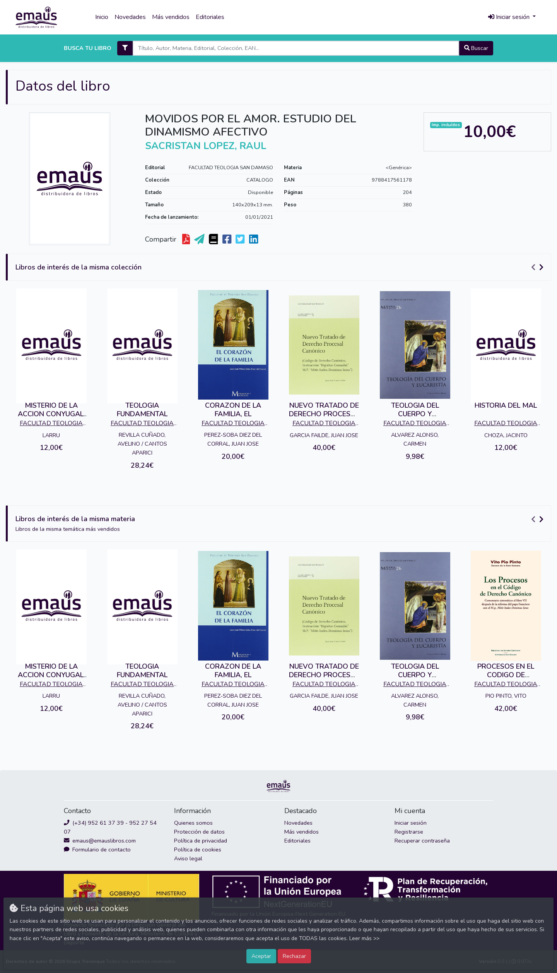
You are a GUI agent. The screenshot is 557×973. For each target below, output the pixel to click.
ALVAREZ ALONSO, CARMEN (415, 439)
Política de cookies (197, 849)
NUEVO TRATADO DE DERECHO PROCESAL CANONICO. (324, 414)
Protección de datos (199, 832)
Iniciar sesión (411, 823)
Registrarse (409, 832)
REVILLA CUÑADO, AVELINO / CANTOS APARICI (142, 443)
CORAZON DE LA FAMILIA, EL (233, 410)
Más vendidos (171, 17)
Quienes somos (193, 823)
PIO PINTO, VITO (505, 696)
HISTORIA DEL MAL (506, 405)
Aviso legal (188, 858)
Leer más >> (364, 938)
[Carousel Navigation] (538, 267)
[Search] (295, 48)
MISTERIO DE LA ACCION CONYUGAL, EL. (51, 414)
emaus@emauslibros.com (100, 840)
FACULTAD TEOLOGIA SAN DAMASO (231, 167)
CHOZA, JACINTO (506, 435)
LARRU (51, 435)
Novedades (130, 17)
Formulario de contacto (97, 849)
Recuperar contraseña (422, 840)
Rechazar (294, 956)
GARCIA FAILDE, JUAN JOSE (324, 435)
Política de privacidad (200, 840)
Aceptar (261, 956)
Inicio (101, 17)
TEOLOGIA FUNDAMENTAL (142, 410)
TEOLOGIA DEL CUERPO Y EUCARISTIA (415, 414)
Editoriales (210, 17)
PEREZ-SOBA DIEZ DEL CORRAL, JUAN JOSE (233, 439)
